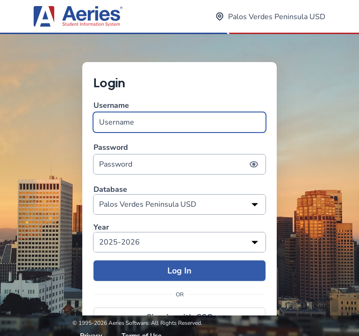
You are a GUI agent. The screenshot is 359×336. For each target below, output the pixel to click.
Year (101, 227)
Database (110, 190)
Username (179, 116)
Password (179, 158)
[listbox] (179, 204)
